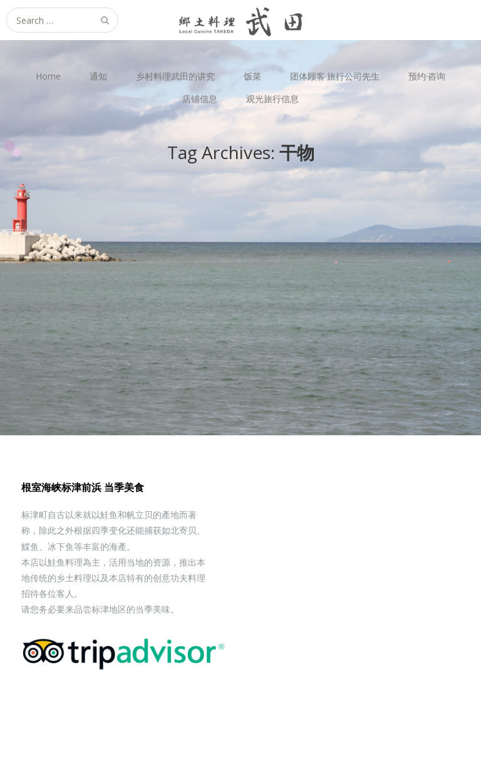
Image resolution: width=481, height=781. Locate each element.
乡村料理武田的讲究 (175, 76)
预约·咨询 (426, 76)
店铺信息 (199, 99)
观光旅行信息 (272, 99)
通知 (98, 76)
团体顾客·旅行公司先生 (335, 76)
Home (48, 76)
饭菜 (252, 76)
